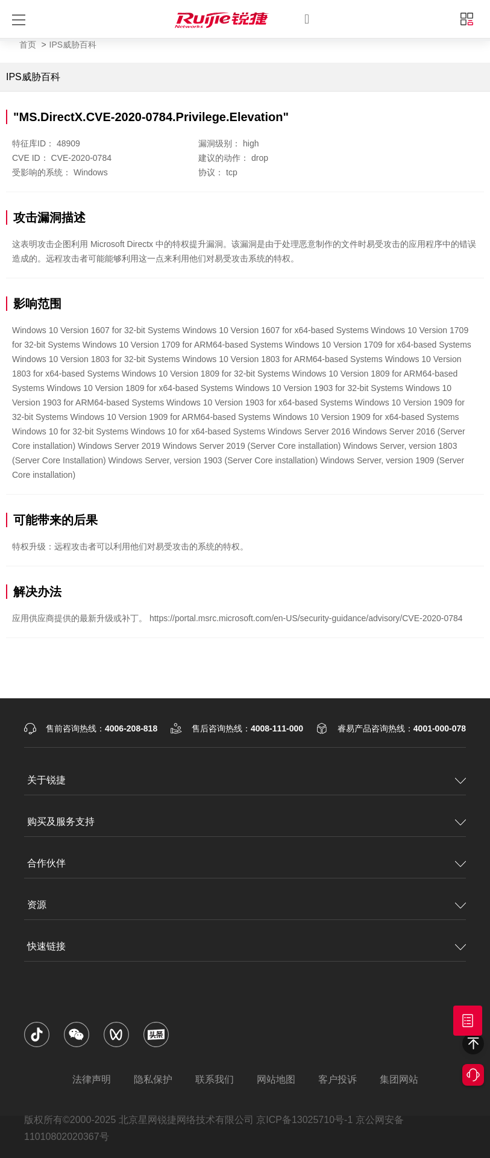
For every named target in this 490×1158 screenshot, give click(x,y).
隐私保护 (153, 1079)
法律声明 (91, 1079)
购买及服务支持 (61, 821)
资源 (36, 905)
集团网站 (399, 1079)
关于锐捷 (46, 780)
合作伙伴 (46, 863)
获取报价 (467, 1021)
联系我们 (214, 1079)
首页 (27, 44)
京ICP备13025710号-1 (304, 1120)
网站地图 (276, 1079)
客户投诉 (337, 1079)
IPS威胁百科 (73, 44)
